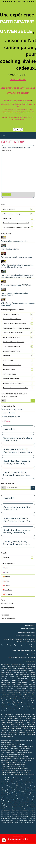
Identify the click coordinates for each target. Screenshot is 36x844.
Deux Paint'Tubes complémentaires (18, 342)
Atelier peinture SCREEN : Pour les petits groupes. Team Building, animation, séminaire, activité (17, 450)
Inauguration (18, 218)
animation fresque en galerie (18, 379)
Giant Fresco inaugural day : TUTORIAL (16, 285)
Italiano (6, 581)
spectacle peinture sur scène (18, 337)
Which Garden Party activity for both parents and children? (18, 304)
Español (6, 576)
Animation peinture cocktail (18, 346)
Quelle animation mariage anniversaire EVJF (18, 223)
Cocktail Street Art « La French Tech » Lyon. (16, 147)
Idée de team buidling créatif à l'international (17, 100)
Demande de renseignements (12, 409)
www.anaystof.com (29, 661)
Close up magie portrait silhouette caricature (18, 227)
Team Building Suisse (18, 374)
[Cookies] (4, 840)
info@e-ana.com (18, 79)
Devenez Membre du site (10, 416)
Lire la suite (6, 195)
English (6, 572)
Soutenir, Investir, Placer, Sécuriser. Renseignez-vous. (16, 473)
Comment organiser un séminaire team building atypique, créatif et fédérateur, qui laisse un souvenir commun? (18, 112)
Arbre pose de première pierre (18, 365)
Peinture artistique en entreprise (18, 333)
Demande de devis (8, 413)
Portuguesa (7, 594)
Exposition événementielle (18, 314)
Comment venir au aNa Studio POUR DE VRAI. (17, 439)
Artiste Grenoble (18, 360)
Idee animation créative (10, 249)
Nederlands (7, 590)
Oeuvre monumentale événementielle (18, 323)
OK (33, 401)
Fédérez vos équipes (18, 369)
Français (6, 568)
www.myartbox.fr (30, 625)
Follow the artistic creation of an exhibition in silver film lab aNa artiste (17, 266)
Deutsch (6, 585)
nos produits (9, 429)
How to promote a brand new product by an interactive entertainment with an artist (17, 276)
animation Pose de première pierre (18, 383)
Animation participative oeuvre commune (16, 257)
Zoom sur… (18, 557)
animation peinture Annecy (18, 351)
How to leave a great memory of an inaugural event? (14, 294)
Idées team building (18, 209)
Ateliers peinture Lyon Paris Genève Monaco (18, 328)
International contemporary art (18, 214)
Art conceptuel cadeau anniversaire (14, 241)
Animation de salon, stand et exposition (18, 388)
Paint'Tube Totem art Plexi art (18, 319)
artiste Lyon (18, 356)
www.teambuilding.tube (28, 628)
